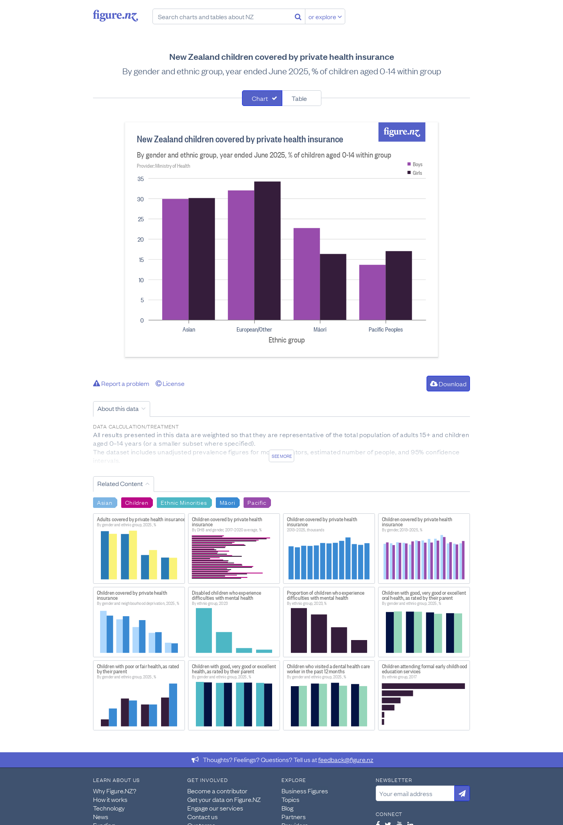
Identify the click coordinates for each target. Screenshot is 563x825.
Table (299, 98)
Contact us (202, 816)
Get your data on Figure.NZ (224, 799)
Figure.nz (115, 16)
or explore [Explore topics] (325, 16)
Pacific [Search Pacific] (256, 502)
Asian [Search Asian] (105, 502)
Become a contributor (217, 790)
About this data (118, 408)
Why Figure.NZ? (114, 790)
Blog (287, 807)
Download (448, 383)
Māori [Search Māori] (227, 502)
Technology (109, 807)
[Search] (298, 16)
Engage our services (215, 807)
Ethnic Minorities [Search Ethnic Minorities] (184, 502)
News (100, 816)
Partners (294, 816)
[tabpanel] (281, 239)
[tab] (262, 98)
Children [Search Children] (137, 502)
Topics (290, 799)
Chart (260, 98)
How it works (110, 799)
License (170, 383)
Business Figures (305, 790)
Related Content (120, 483)
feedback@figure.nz (345, 759)
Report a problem (121, 383)
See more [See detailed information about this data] (282, 455)
